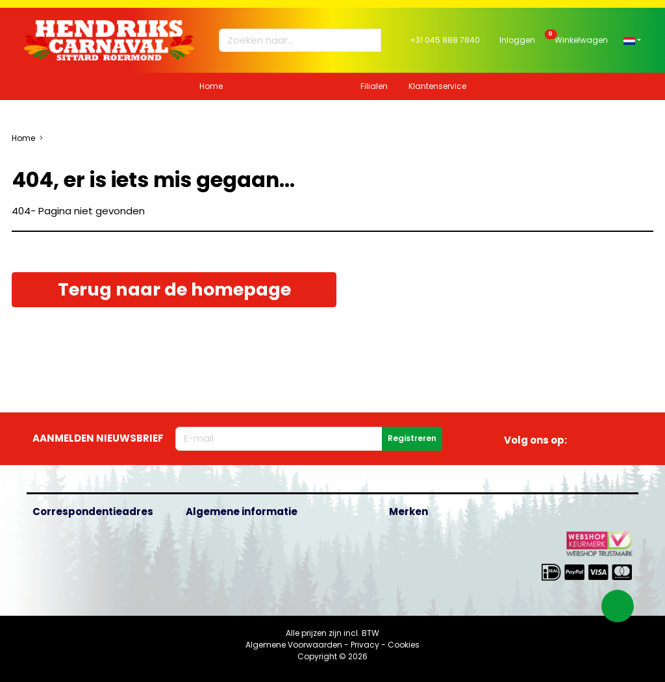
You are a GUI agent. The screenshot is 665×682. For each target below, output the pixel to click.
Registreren (412, 438)
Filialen (374, 86)
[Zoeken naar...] (294, 41)
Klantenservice (437, 86)
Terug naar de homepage (174, 289)
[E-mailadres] (279, 439)
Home (211, 86)
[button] (632, 39)
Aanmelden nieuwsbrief (98, 438)
